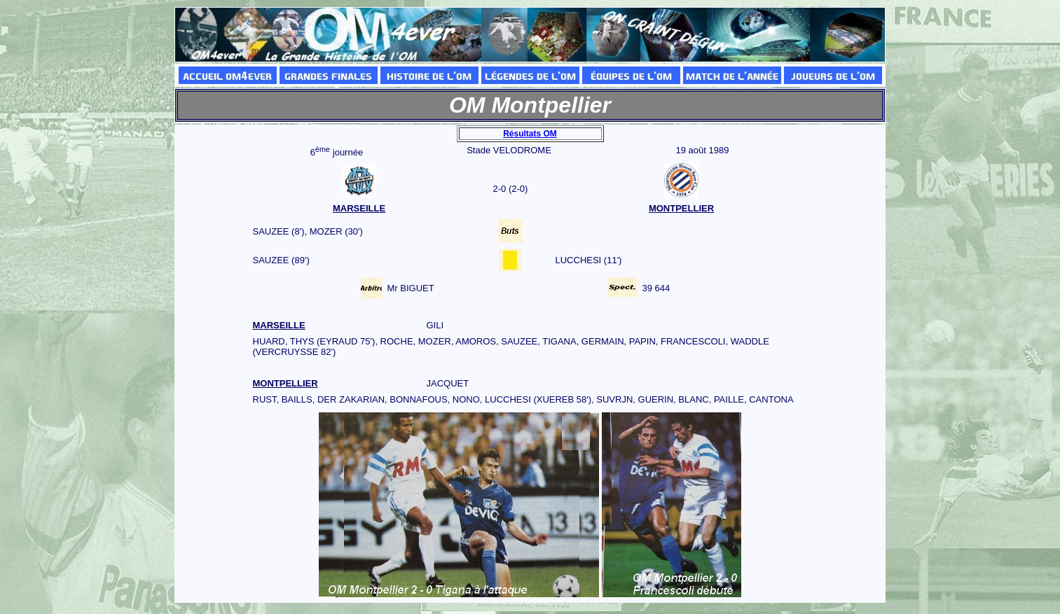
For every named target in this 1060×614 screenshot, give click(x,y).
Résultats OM (530, 134)
